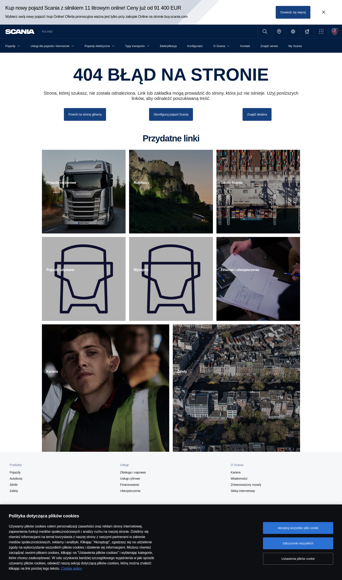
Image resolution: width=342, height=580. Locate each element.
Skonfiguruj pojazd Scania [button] (171, 114)
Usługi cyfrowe (130, 478)
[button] (321, 31)
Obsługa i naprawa (133, 472)
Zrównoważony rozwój (246, 484)
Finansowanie (129, 484)
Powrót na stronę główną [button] (85, 114)
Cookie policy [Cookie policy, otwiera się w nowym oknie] (71, 568)
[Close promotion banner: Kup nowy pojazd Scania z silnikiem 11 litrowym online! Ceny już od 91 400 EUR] (323, 12)
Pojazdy (15, 472)
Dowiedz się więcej (293, 12)
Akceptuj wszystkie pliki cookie (298, 528)
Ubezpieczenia (130, 491)
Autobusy (16, 478)
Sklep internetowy (243, 491)
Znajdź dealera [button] (257, 114)
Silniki (14, 484)
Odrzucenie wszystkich (298, 543)
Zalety (14, 491)
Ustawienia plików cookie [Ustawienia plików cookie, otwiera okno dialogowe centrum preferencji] (298, 558)
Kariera (236, 472)
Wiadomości (239, 478)
